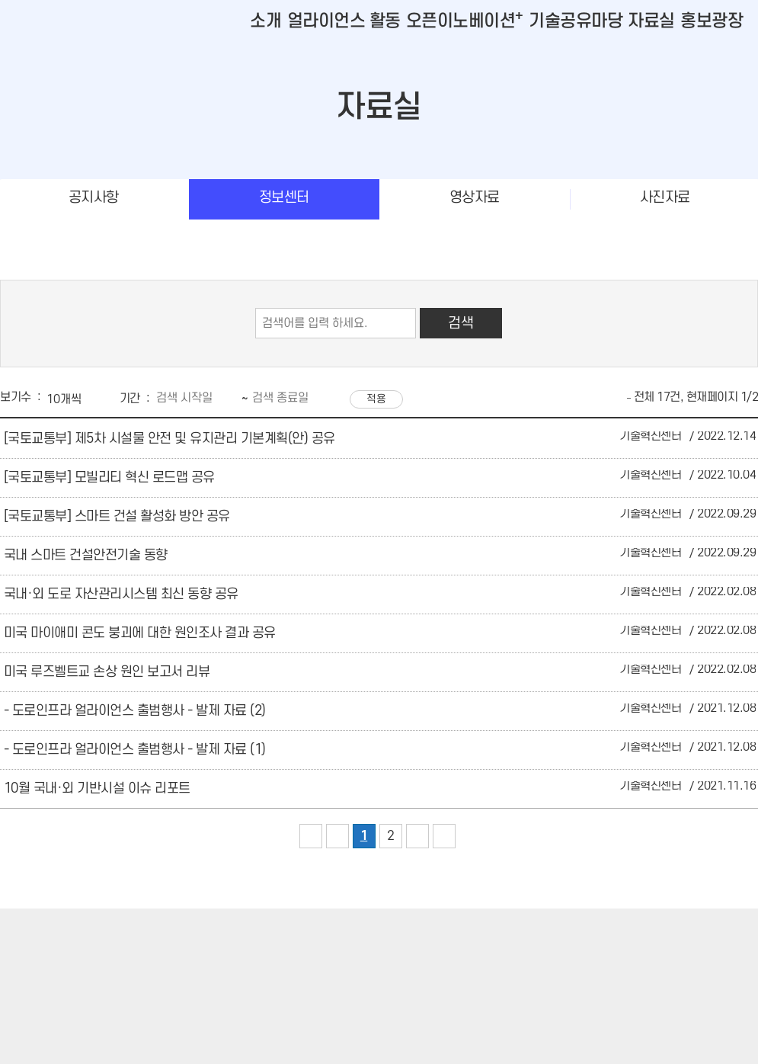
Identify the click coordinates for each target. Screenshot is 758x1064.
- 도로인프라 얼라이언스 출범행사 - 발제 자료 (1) (135, 749)
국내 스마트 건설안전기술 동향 (86, 555)
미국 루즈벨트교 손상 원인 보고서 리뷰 (107, 672)
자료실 (651, 21)
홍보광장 (711, 21)
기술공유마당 (575, 21)
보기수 (15, 397)
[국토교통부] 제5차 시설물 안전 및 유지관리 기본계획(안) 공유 (169, 438)
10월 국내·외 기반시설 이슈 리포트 (97, 788)
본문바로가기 (31, 0)
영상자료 (474, 198)
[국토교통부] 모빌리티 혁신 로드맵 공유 (109, 477)
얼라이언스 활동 (344, 21)
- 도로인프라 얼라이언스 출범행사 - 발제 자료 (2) (135, 710)
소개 (265, 21)
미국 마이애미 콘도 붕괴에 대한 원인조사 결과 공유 (140, 633)
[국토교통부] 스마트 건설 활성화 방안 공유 (117, 516)
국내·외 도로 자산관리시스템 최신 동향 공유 (121, 594)
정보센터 (284, 198)
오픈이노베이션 (464, 21)
